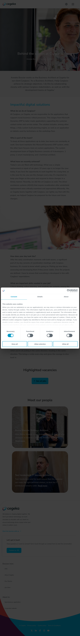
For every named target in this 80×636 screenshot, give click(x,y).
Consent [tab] (14, 296)
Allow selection (40, 344)
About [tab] (66, 296)
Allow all (65, 344)
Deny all (15, 344)
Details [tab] (40, 296)
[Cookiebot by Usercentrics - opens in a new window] (68, 290)
